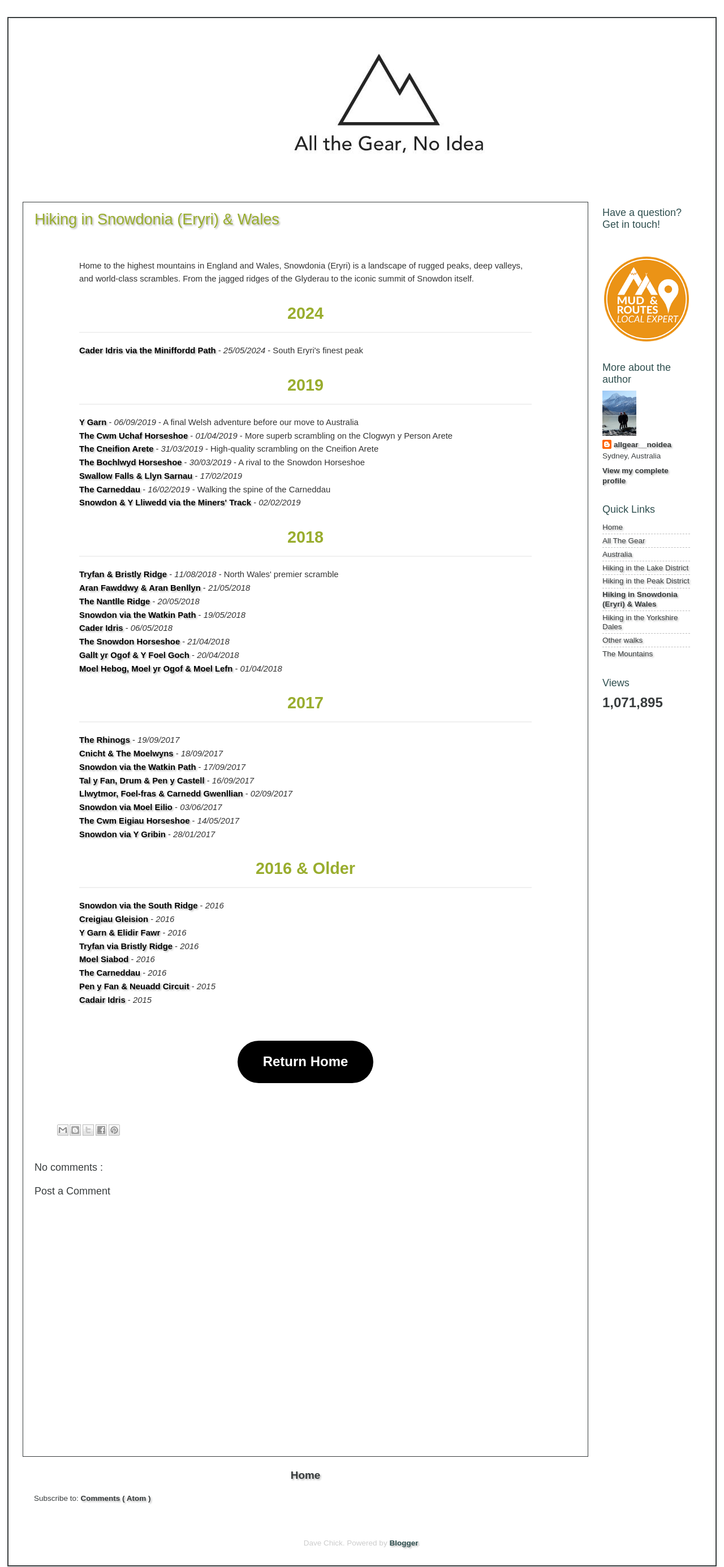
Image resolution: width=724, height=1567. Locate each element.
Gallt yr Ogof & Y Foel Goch (134, 655)
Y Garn (92, 422)
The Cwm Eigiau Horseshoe (134, 820)
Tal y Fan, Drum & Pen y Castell (142, 780)
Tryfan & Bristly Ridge (123, 574)
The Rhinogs (104, 739)
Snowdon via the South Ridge (138, 905)
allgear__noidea (642, 444)
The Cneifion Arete (116, 448)
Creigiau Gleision (113, 919)
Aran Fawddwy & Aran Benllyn (140, 587)
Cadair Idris (102, 1000)
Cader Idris (101, 628)
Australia (617, 554)
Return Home (305, 1061)
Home (305, 1475)
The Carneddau (109, 489)
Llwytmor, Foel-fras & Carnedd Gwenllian (161, 793)
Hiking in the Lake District (645, 568)
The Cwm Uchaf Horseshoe (133, 435)
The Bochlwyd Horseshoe (130, 462)
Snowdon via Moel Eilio (126, 807)
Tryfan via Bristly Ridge (126, 946)
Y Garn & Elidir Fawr (119, 932)
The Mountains (627, 654)
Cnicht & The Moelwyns (126, 753)
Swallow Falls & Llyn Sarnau (135, 476)
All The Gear (623, 540)
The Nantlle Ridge (114, 601)
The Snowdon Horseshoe (129, 641)
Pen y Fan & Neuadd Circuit (134, 986)
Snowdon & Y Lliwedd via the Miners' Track (165, 502)
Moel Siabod (103, 959)
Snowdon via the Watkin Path (137, 615)
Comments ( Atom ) (116, 1498)
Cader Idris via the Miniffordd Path (147, 350)
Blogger (403, 1543)
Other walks (622, 640)
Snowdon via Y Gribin (122, 834)
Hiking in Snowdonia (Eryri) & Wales (640, 599)
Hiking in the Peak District (645, 581)
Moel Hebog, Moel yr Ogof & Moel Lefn (155, 668)
